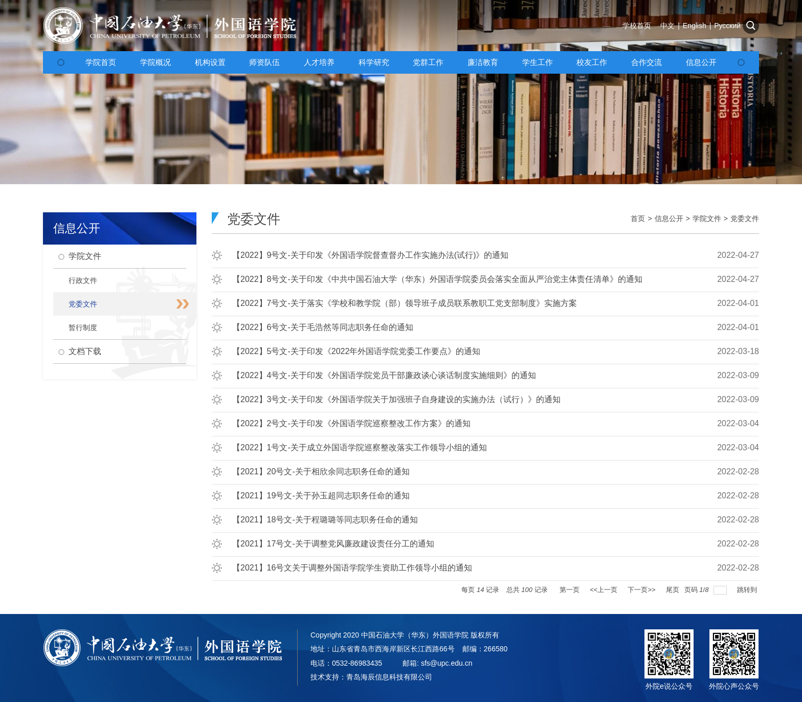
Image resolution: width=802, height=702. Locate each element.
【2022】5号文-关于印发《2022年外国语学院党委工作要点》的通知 (356, 351)
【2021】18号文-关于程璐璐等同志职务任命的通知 (325, 519)
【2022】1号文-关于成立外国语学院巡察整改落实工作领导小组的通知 (359, 447)
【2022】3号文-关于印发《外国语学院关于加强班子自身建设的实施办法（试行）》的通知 (396, 399)
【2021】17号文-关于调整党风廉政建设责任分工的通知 (333, 543)
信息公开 (669, 218)
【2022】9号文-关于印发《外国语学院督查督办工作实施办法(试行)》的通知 (370, 255)
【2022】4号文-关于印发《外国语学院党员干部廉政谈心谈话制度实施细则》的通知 (384, 375)
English (694, 25)
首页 (638, 218)
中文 (667, 25)
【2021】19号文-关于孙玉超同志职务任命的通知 (321, 495)
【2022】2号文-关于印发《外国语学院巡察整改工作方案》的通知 (351, 423)
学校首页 (636, 25)
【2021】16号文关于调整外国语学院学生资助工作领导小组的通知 (352, 567)
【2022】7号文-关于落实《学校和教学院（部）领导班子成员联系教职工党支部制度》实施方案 (404, 303)
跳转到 (748, 590)
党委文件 (744, 218)
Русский (727, 25)
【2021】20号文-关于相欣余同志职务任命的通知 (321, 471)
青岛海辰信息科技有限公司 (389, 677)
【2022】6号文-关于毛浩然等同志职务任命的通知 (322, 327)
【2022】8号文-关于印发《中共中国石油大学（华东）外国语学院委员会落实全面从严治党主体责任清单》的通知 (437, 279)
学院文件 (707, 218)
